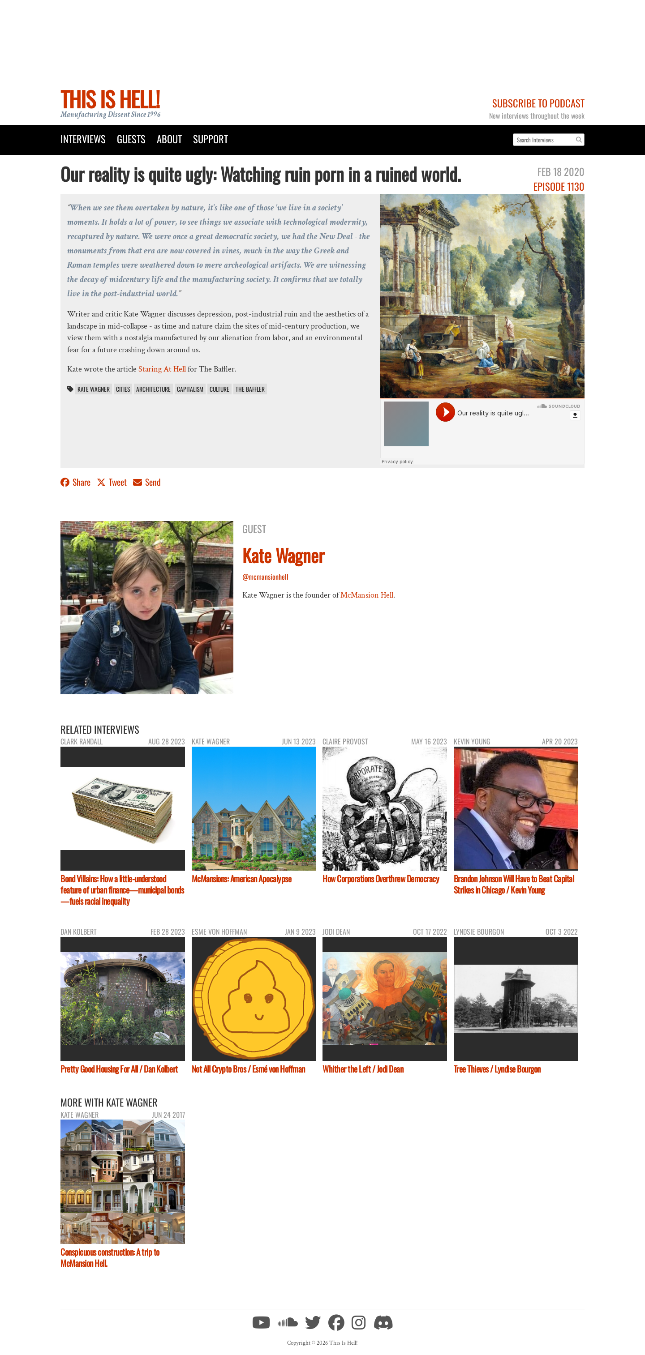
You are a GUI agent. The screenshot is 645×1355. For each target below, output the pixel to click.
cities (123, 389)
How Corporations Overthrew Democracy (380, 878)
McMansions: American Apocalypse (242, 878)
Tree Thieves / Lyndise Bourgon (497, 1068)
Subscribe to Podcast (538, 102)
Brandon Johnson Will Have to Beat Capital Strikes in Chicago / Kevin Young (514, 884)
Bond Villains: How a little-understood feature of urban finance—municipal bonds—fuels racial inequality (122, 889)
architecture (153, 389)
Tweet (113, 481)
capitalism (190, 389)
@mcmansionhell (265, 576)
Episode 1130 (559, 186)
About (169, 138)
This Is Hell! (109, 99)
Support (210, 138)
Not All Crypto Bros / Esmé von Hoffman (248, 1068)
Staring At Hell (162, 369)
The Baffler (250, 389)
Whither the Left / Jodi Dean (362, 1068)
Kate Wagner (93, 389)
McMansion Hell (366, 595)
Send (147, 481)
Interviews (83, 138)
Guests (131, 138)
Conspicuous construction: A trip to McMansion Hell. (109, 1257)
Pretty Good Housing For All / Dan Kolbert (119, 1068)
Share (76, 481)
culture (219, 389)
